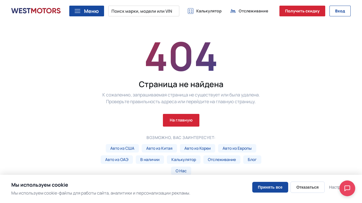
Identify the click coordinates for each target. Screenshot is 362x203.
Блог (252, 159)
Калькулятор (183, 159)
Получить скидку (302, 11)
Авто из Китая (159, 148)
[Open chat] (347, 188)
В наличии (150, 159)
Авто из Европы (237, 148)
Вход (340, 11)
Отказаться (307, 187)
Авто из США (122, 148)
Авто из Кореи (197, 148)
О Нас (181, 170)
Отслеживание (222, 159)
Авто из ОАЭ (116, 159)
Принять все (270, 187)
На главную (181, 120)
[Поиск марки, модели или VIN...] (143, 11)
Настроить (338, 187)
